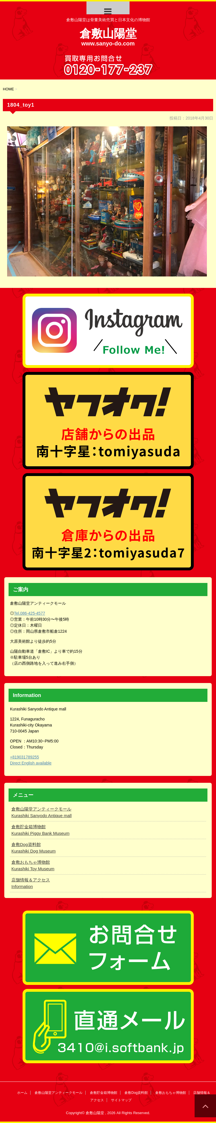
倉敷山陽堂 (108, 33)
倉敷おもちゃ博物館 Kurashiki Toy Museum (32, 865)
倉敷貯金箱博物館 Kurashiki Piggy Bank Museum (40, 830)
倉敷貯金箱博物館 (103, 1093)
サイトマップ (121, 1100)
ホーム (22, 1093)
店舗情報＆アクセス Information (30, 883)
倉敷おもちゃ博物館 (170, 1093)
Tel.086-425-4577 (29, 613)
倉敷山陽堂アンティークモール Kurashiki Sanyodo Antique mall (41, 812)
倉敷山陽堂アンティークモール (58, 1093)
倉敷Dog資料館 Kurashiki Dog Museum (33, 847)
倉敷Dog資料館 (136, 1093)
